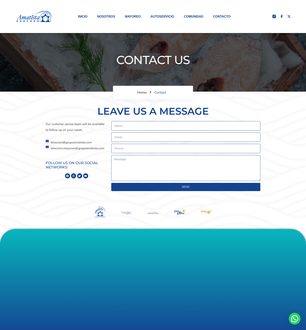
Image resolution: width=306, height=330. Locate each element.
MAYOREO (133, 16)
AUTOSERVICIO (162, 16)
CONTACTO (221, 16)
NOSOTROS (106, 16)
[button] (295, 319)
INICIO (82, 16)
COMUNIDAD (193, 16)
